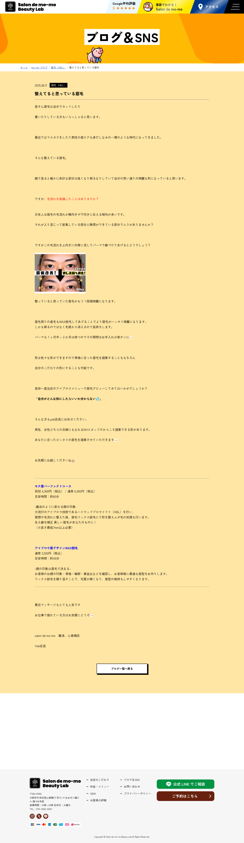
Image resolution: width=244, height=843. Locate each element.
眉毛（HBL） (58, 85)
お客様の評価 (98, 800)
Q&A (93, 793)
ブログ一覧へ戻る (122, 668)
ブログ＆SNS (132, 780)
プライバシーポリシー (137, 793)
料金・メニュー (99, 786)
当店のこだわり (99, 780)
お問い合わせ (132, 786)
